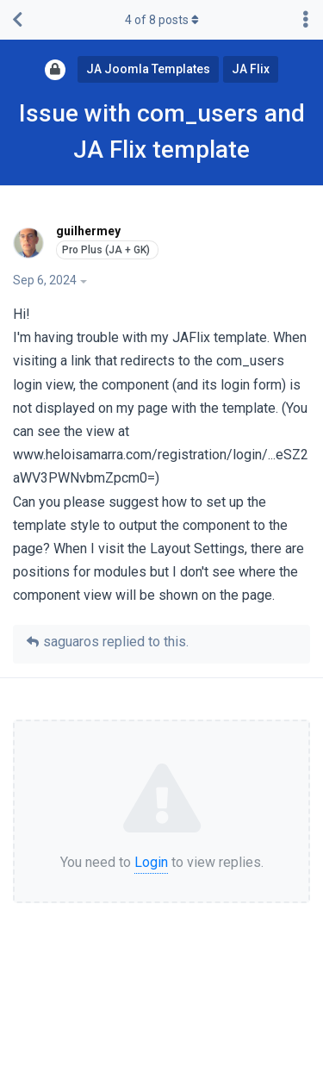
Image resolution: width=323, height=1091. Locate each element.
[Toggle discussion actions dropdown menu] (306, 20)
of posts (162, 20)
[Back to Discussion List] (17, 20)
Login (151, 862)
